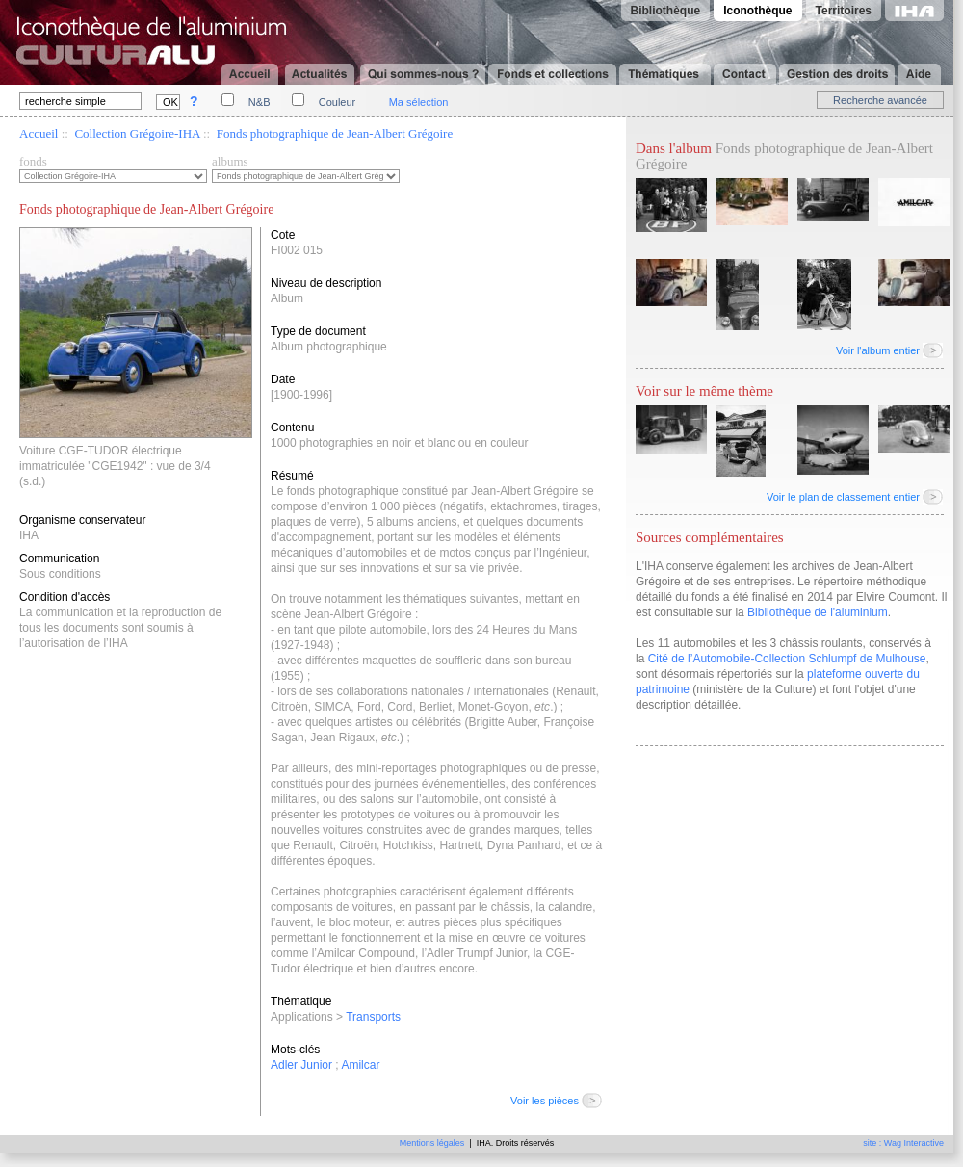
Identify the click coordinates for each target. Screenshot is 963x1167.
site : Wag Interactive (903, 1143)
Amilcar (360, 1065)
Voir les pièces (544, 1100)
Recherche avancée (880, 100)
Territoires (844, 10)
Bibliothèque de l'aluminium (817, 612)
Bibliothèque (666, 10)
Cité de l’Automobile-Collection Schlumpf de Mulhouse (787, 658)
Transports (373, 1017)
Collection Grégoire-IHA (136, 133)
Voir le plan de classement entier (843, 497)
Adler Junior (301, 1065)
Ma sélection (419, 102)
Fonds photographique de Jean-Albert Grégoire (335, 133)
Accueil (38, 133)
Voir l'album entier (878, 350)
